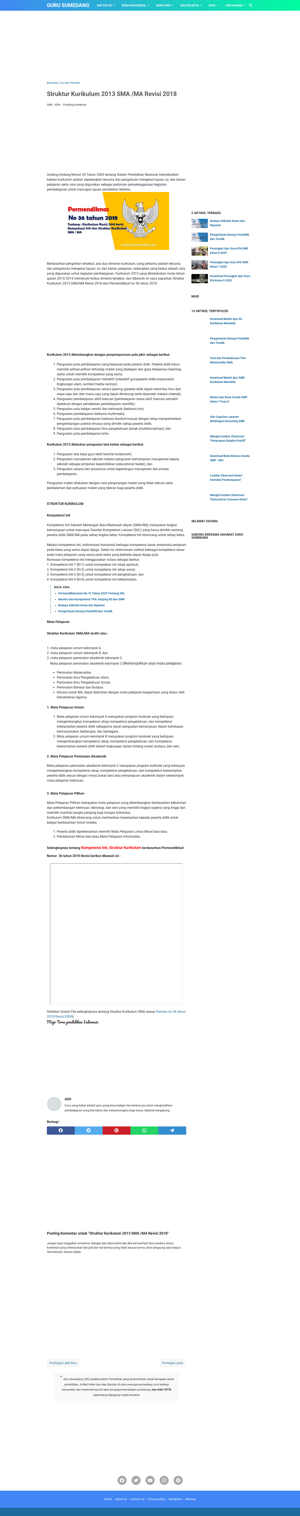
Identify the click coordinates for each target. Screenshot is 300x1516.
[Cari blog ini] (250, 5)
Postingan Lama (172, 1363)
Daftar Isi (104, 5)
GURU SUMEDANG (68, 5)
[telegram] (172, 1130)
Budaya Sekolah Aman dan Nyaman (81, 605)
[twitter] (89, 1130)
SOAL (212, 5)
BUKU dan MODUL (134, 5)
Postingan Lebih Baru (63, 1363)
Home (108, 1499)
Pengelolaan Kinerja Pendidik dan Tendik (85, 611)
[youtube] (150, 1480)
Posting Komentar (75, 104)
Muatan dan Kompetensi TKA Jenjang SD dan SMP (91, 599)
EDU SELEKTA (189, 5)
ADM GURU (163, 5)
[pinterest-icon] (178, 1480)
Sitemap (190, 1499)
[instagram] (164, 1480)
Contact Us (137, 1499)
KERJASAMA (234, 5)
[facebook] (61, 1130)
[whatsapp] (144, 1130)
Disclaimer (175, 1499)
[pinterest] (116, 1130)
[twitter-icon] (136, 1480)
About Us (121, 1499)
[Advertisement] (150, 46)
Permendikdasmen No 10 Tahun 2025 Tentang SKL (91, 593)
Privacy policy (156, 1499)
